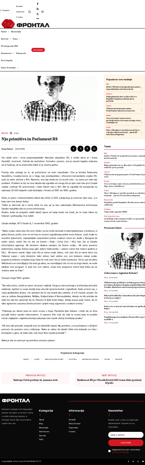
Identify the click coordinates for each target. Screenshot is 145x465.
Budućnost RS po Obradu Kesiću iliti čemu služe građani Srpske (109, 382)
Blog (5, 133)
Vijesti (108, 106)
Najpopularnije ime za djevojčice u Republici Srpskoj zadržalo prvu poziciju (121, 99)
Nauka (108, 115)
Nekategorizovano (111, 216)
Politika (107, 209)
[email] (125, 435)
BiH (107, 84)
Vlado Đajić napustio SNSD (115, 212)
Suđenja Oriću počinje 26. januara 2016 (35, 380)
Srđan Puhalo (7, 149)
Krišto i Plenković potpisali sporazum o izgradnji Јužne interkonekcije (123, 88)
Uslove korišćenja (120, 452)
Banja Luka (108, 200)
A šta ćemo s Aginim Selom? (121, 273)
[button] (29, 11)
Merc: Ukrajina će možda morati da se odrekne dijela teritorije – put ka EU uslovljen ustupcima (123, 132)
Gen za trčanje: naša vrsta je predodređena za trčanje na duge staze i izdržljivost (123, 120)
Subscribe (126, 442)
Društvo (109, 94)
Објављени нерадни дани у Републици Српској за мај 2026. (120, 109)
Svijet (108, 127)
